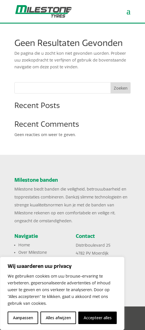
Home (24, 245)
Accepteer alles (98, 317)
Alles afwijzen (58, 317)
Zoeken (120, 88)
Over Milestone (32, 252)
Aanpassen (23, 317)
